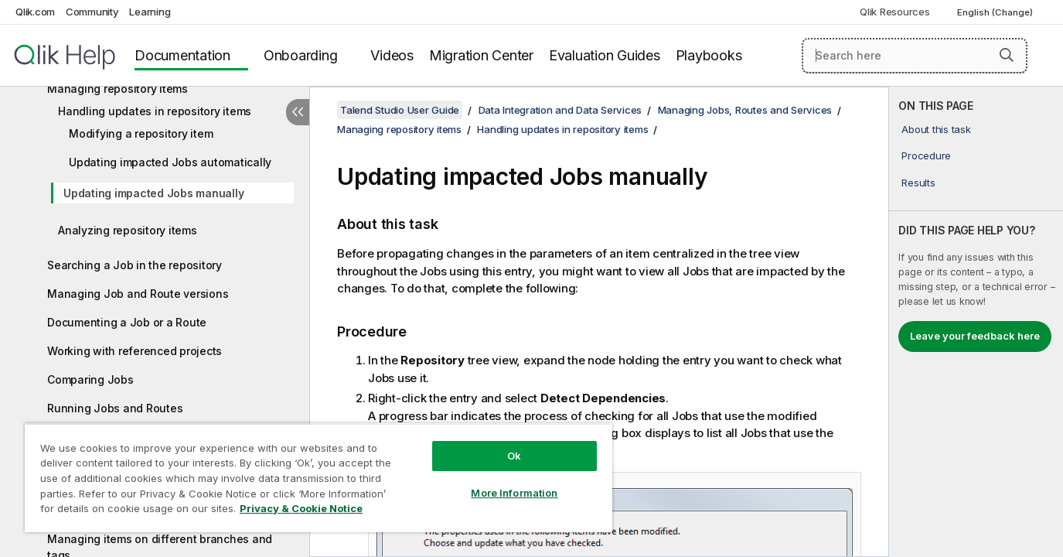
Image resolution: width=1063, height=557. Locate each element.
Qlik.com (35, 11)
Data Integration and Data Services (560, 110)
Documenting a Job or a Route (126, 322)
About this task (935, 129)
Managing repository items (117, 88)
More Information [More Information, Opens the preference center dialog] (514, 493)
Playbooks (709, 55)
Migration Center (481, 55)
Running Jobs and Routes (114, 408)
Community (92, 11)
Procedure (926, 155)
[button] (1006, 55)
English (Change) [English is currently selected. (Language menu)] (996, 12)
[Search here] (914, 55)
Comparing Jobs (90, 379)
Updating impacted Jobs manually (153, 193)
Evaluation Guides (604, 55)
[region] (318, 477)
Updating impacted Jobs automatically (170, 162)
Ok (514, 455)
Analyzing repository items (127, 230)
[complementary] (976, 322)
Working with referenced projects (134, 350)
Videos (392, 55)
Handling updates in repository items (154, 111)
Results (918, 182)
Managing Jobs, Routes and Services (745, 110)
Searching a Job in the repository (134, 265)
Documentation (182, 55)
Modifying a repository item (141, 133)
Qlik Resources (895, 11)
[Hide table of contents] (297, 112)
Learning (149, 11)
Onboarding (301, 55)
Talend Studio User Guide (399, 110)
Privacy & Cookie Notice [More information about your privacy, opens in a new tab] (301, 508)
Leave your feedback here (975, 336)
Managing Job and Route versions (137, 293)
